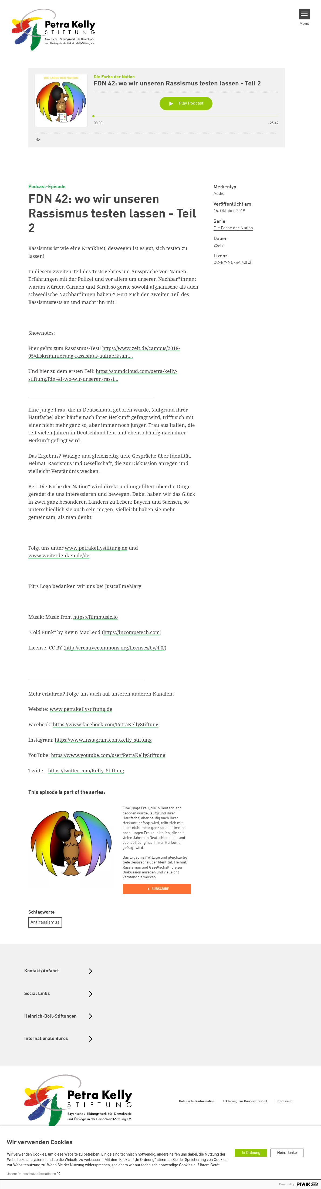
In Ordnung (251, 1152)
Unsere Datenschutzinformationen (31, 1174)
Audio (219, 194)
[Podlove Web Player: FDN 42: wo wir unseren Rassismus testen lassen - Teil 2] (160, 118)
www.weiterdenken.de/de (58, 555)
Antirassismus (45, 922)
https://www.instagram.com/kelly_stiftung (103, 740)
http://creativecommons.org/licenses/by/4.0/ (115, 647)
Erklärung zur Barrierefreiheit (245, 1101)
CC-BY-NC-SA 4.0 (230, 263)
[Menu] (304, 14)
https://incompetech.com (131, 632)
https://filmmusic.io (95, 617)
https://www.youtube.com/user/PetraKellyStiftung (108, 755)
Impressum (284, 1101)
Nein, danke (287, 1152)
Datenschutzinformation (197, 1101)
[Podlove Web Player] (157, 889)
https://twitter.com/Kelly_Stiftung (86, 770)
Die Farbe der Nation (233, 228)
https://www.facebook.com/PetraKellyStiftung (105, 724)
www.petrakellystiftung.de (96, 548)
